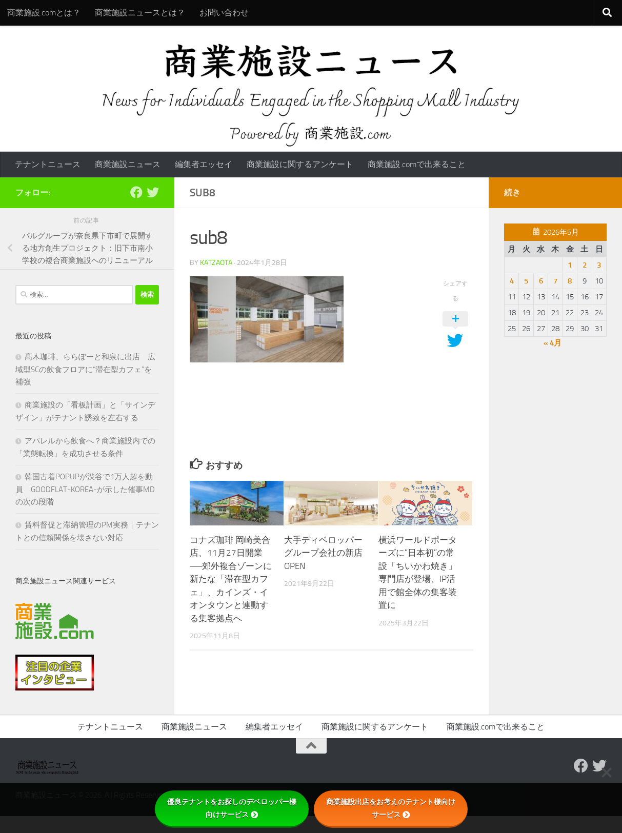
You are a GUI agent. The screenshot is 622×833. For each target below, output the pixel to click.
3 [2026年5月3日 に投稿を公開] (599, 265)
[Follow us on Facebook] (136, 192)
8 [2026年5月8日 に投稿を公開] (570, 281)
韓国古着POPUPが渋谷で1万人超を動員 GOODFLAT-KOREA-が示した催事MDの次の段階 (85, 489)
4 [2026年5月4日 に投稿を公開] (512, 281)
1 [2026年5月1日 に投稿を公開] (570, 265)
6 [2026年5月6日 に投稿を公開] (541, 281)
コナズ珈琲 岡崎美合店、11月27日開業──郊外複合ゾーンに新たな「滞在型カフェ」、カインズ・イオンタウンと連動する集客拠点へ (231, 579)
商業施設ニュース (127, 164)
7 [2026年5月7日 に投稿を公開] (555, 281)
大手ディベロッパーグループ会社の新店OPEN (323, 553)
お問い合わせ (224, 12)
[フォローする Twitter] (153, 192)
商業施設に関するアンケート (300, 164)
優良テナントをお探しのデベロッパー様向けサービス (231, 808)
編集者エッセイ (203, 164)
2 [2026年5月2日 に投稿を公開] (585, 265)
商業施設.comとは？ (44, 12)
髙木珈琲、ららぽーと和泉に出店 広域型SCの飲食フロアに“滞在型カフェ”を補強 (85, 369)
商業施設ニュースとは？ (140, 12)
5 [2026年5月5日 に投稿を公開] (526, 281)
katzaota (216, 262)
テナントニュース (48, 164)
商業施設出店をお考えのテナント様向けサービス (390, 808)
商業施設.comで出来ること (417, 164)
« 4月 (552, 343)
